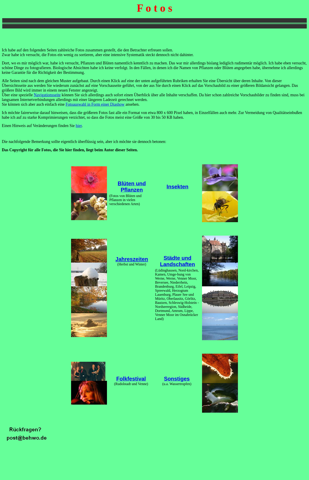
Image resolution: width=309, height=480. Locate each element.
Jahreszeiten (131, 259)
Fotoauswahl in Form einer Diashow (94, 104)
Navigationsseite (47, 95)
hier (79, 125)
